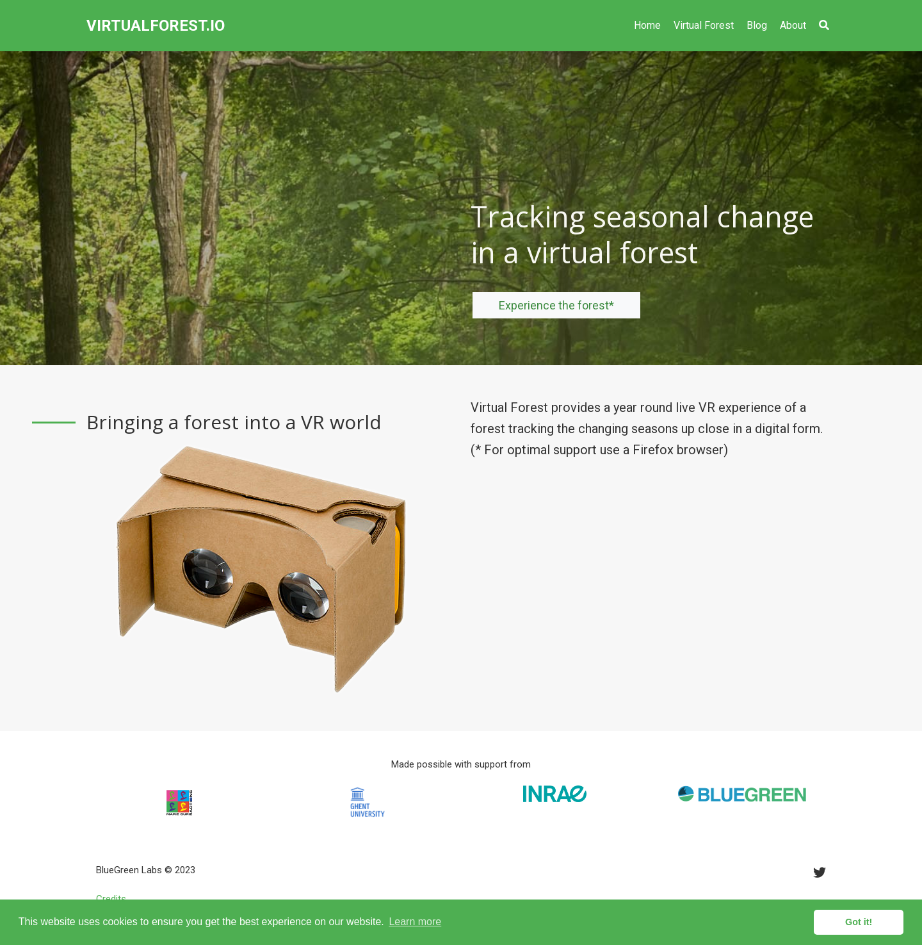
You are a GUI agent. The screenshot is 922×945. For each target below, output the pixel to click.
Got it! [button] (858, 922)
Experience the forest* (556, 305)
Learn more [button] (415, 921)
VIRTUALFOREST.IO (155, 26)
